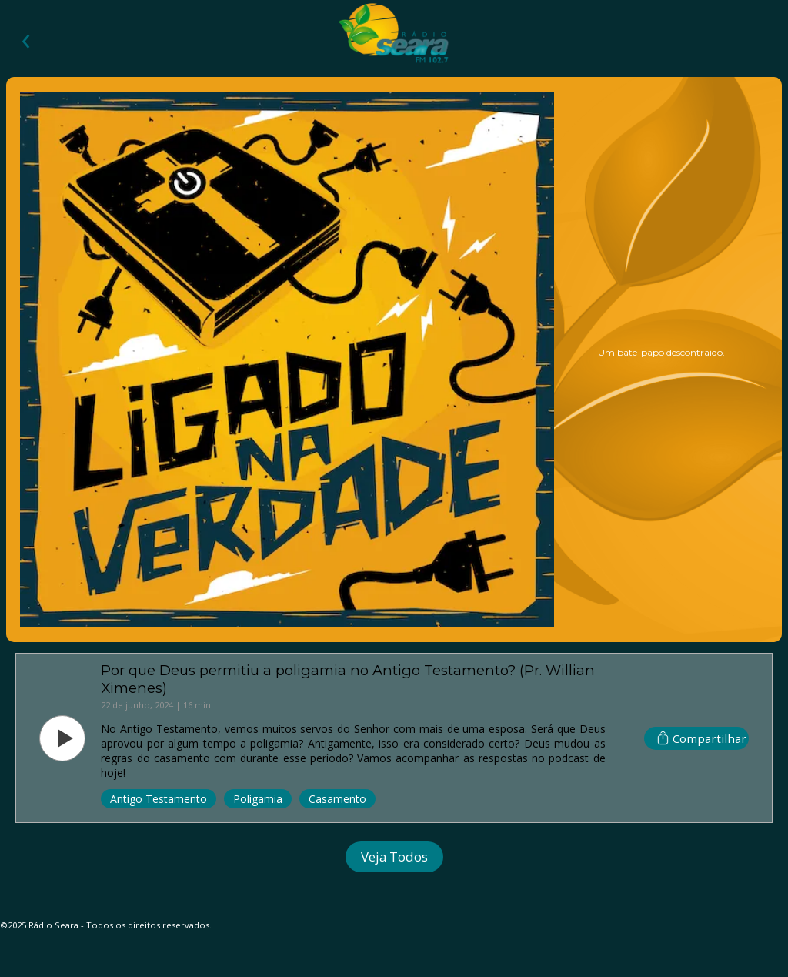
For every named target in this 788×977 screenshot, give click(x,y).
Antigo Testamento (158, 798)
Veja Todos (394, 856)
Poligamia (257, 798)
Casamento (337, 798)
